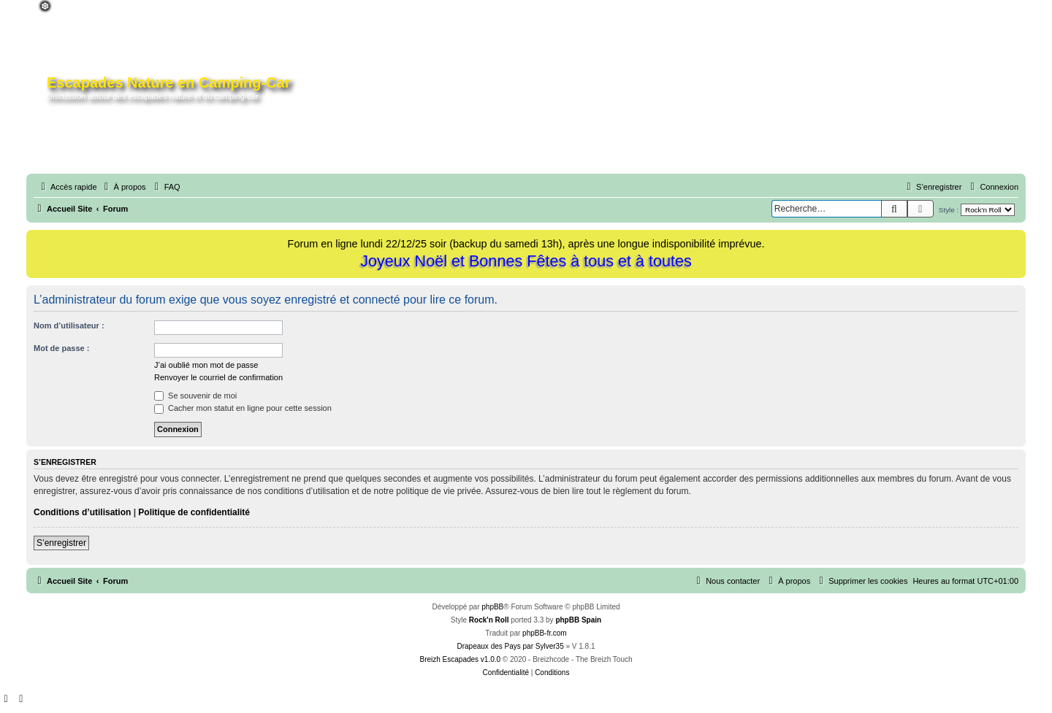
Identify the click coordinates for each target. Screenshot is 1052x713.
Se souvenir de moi (195, 395)
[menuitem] (123, 187)
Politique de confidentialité (194, 512)
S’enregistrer (61, 543)
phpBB (492, 607)
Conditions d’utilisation (82, 512)
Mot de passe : (61, 348)
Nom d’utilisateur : (69, 325)
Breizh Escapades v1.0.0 (459, 659)
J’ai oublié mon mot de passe (206, 365)
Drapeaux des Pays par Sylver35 (510, 646)
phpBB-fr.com (544, 633)
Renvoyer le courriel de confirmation (218, 377)
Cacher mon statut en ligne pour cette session (243, 408)
